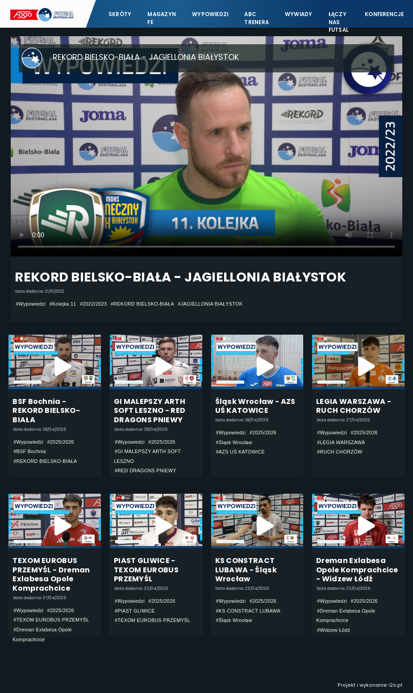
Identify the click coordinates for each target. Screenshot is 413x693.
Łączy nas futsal (339, 18)
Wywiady (299, 14)
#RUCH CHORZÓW (339, 451)
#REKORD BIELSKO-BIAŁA (142, 304)
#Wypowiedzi (31, 304)
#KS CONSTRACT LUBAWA (248, 610)
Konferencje (384, 14)
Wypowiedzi (210, 14)
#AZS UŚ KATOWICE (240, 451)
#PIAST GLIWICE (135, 610)
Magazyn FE (161, 18)
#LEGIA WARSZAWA (341, 442)
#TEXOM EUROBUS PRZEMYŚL (51, 619)
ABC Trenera (256, 18)
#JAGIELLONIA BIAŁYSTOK (210, 304)
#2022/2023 (93, 304)
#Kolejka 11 (63, 304)
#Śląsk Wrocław (234, 442)
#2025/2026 (60, 442)
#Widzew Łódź (333, 630)
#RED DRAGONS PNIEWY (145, 470)
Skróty (119, 14)
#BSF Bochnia (29, 451)
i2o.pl (395, 685)
